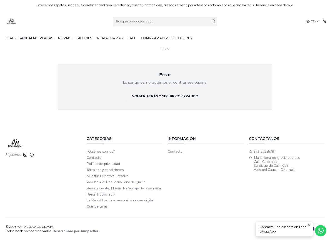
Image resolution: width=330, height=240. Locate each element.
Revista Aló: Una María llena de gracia (116, 182)
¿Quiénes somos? (101, 151)
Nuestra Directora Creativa (107, 176)
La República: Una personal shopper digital (120, 200)
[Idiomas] (312, 21)
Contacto (94, 158)
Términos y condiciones (105, 170)
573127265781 (262, 151)
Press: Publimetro (101, 194)
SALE (132, 38)
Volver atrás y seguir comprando (165, 96)
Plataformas (110, 38)
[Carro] (324, 21)
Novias (64, 38)
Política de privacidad (103, 164)
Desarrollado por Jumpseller (75, 231)
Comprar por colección (167, 38)
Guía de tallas (97, 206)
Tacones (84, 38)
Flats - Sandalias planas (29, 38)
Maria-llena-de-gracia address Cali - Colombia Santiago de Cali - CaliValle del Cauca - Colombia (274, 164)
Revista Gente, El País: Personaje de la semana (124, 188)
